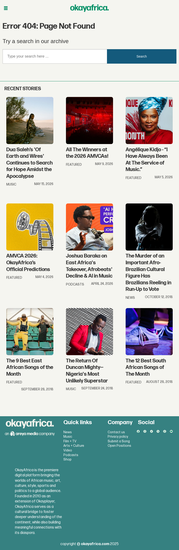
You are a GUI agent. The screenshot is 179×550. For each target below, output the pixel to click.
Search (142, 56)
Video (67, 450)
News (67, 432)
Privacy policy (118, 437)
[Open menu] (6, 8)
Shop (67, 459)
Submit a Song (119, 441)
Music (67, 437)
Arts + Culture (73, 446)
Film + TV (69, 441)
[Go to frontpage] (89, 8)
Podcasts (70, 455)
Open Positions (119, 446)
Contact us (116, 432)
